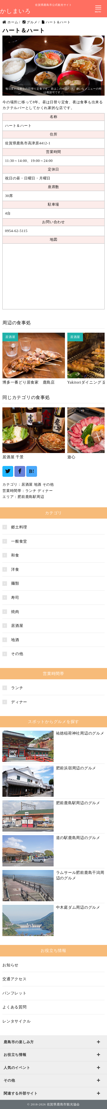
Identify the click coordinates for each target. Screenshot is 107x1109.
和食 (15, 555)
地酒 (38, 484)
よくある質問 (14, 1007)
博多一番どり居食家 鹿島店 (28, 382)
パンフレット (14, 993)
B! (31, 471)
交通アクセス (14, 979)
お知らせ (10, 965)
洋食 (15, 569)
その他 (48, 484)
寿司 (15, 597)
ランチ (31, 491)
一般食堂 (19, 541)
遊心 (71, 457)
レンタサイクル (16, 1021)
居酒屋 (27, 484)
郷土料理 (19, 527)
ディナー (45, 491)
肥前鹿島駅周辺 (31, 497)
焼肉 (15, 612)
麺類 (15, 583)
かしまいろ (15, 11)
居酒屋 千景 (13, 457)
